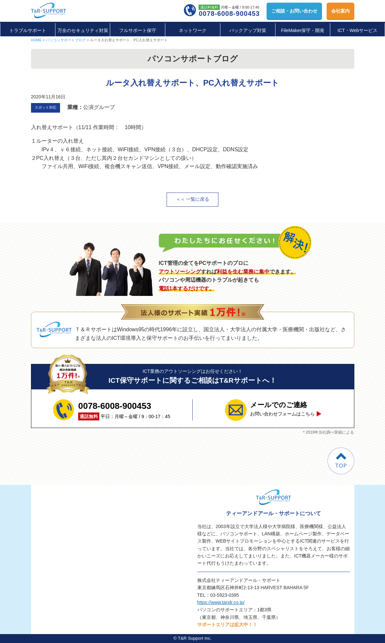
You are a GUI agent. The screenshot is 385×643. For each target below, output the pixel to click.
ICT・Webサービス (357, 30)
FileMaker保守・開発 (302, 30)
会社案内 (340, 11)
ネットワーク (193, 30)
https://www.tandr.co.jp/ (221, 602)
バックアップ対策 (247, 30)
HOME (36, 40)
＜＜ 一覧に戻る (192, 199)
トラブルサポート (27, 30)
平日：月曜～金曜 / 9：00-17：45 (124, 409)
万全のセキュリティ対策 (82, 30)
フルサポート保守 (137, 30)
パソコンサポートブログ (66, 40)
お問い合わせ (294, 11)
